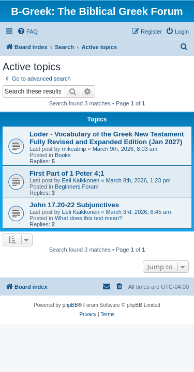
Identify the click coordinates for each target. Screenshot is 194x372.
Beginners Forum (76, 186)
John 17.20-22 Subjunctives (74, 205)
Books (63, 155)
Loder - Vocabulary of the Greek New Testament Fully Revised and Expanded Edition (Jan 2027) (106, 138)
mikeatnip (74, 149)
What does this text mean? (88, 218)
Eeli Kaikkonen (80, 180)
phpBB (70, 305)
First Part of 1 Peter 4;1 (66, 173)
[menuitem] (27, 31)
